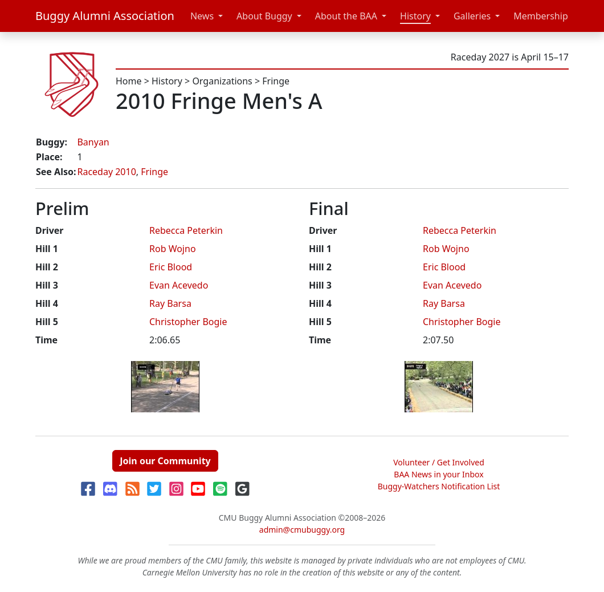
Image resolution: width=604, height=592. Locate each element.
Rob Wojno (172, 248)
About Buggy (264, 16)
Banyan (93, 142)
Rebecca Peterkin (186, 230)
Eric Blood (170, 267)
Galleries (472, 16)
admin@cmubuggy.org (302, 529)
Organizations (222, 81)
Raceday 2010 (106, 171)
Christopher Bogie (188, 321)
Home (129, 81)
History (415, 16)
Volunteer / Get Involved (438, 462)
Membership (540, 16)
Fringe (275, 81)
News (202, 16)
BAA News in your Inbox (438, 474)
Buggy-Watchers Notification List (439, 486)
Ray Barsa (170, 303)
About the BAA (346, 16)
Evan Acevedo (178, 285)
